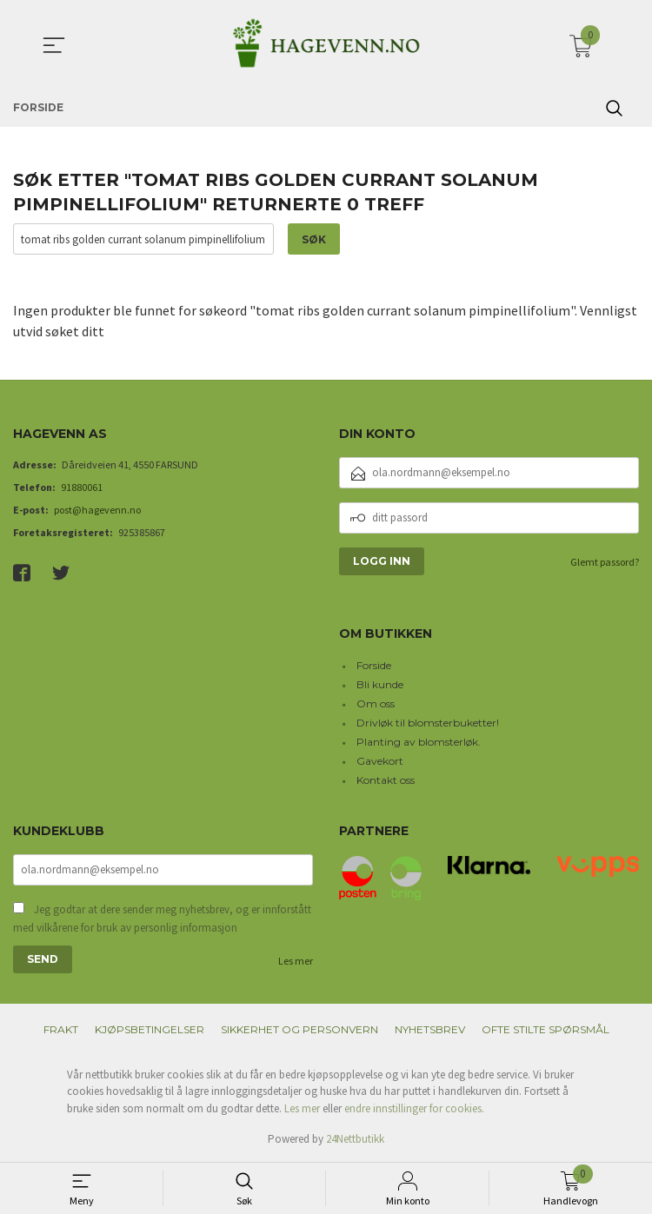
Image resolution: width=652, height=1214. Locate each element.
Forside (373, 665)
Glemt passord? (604, 561)
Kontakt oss (385, 779)
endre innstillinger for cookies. (414, 1108)
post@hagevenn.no (97, 509)
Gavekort (379, 760)
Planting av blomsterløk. (418, 741)
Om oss (375, 703)
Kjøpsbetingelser (149, 1029)
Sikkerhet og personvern (299, 1029)
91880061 (82, 487)
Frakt (60, 1029)
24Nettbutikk (355, 1138)
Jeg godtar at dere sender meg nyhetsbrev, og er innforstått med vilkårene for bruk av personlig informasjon (162, 919)
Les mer (295, 960)
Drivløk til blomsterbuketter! (427, 722)
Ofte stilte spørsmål (545, 1029)
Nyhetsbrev (430, 1029)
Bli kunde (379, 684)
